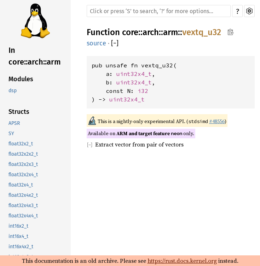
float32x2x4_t (23, 175)
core (130, 32)
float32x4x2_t (23, 195)
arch (151, 32)
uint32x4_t (134, 73)
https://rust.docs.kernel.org (182, 261)
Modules (20, 79)
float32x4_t (20, 185)
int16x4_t (18, 236)
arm (170, 32)
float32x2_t (20, 144)
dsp (12, 91)
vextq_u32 (201, 32)
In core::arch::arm (34, 56)
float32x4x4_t (23, 216)
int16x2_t (18, 226)
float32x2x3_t (23, 164)
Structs (18, 112)
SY (11, 134)
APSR (14, 123)
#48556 (217, 121)
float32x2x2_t (23, 154)
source (96, 43)
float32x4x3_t (23, 206)
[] (115, 43)
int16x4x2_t (20, 247)
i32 (143, 90)
